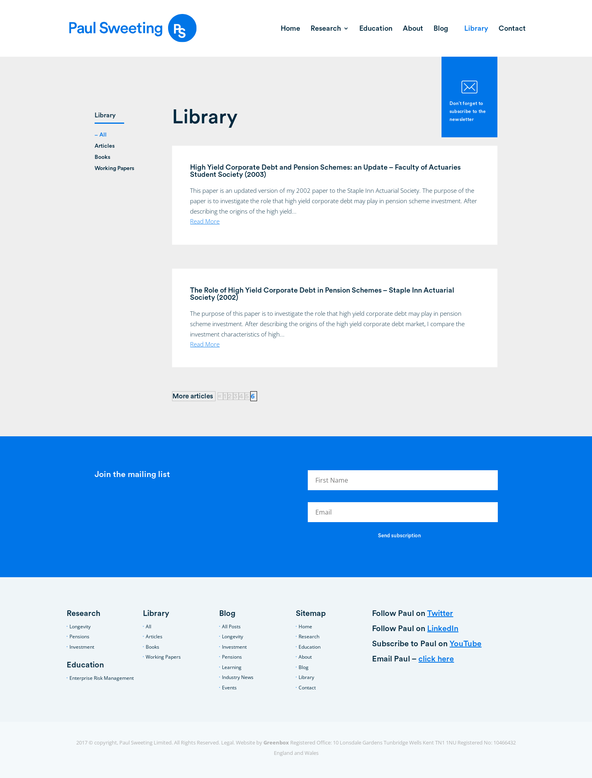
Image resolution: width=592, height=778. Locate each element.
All (103, 135)
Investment (81, 646)
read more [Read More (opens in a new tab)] (205, 221)
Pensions (79, 636)
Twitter (440, 614)
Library (476, 29)
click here (436, 659)
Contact (512, 29)
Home (290, 29)
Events (229, 687)
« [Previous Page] (220, 396)
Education (375, 29)
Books (102, 157)
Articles (105, 146)
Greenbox (276, 742)
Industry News (237, 677)
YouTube (465, 644)
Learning (232, 667)
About (413, 29)
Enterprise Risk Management (101, 678)
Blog (441, 29)
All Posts (231, 626)
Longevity (80, 626)
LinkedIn (442, 629)
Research (326, 29)
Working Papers (114, 168)
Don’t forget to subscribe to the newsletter (467, 111)
